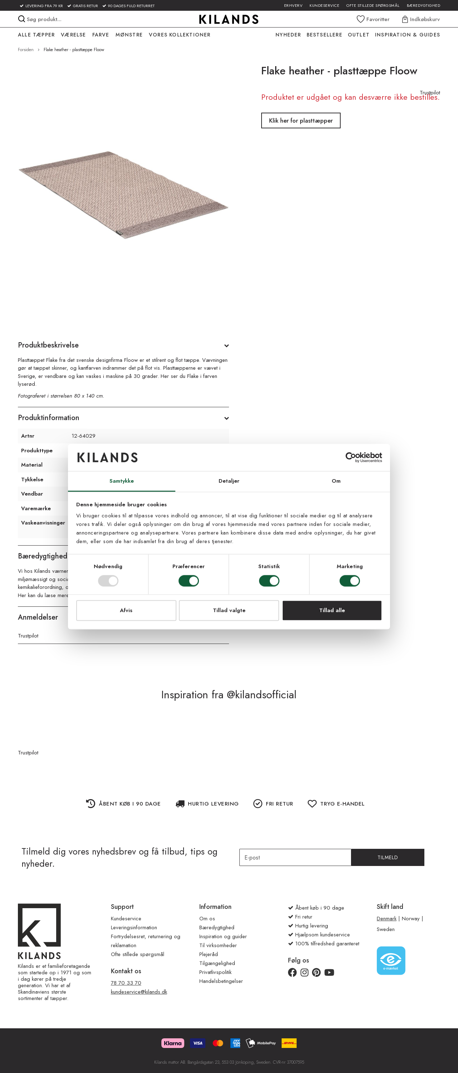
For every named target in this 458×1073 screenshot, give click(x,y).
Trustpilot (28, 636)
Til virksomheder (218, 945)
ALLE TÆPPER (36, 34)
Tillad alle (332, 611)
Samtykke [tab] (121, 481)
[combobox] (85, 19)
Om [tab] (336, 481)
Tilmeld (387, 857)
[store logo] (228, 19)
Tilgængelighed (217, 963)
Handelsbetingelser (221, 981)
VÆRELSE (73, 34)
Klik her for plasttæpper (301, 120)
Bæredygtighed (423, 5)
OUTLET (359, 34)
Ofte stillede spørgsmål (373, 5)
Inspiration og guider (223, 936)
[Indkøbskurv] (421, 19)
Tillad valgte (229, 611)
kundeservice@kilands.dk (139, 992)
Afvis (126, 611)
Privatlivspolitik (215, 972)
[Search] (21, 19)
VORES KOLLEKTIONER (180, 34)
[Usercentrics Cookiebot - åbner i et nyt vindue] (351, 457)
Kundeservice (324, 5)
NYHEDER (288, 34)
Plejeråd (208, 954)
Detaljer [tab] (229, 481)
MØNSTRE (129, 34)
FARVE (100, 34)
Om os (207, 918)
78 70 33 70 (126, 983)
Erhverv (293, 5)
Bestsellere (324, 34)
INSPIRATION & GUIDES (407, 34)
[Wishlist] (373, 19)
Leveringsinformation (134, 927)
